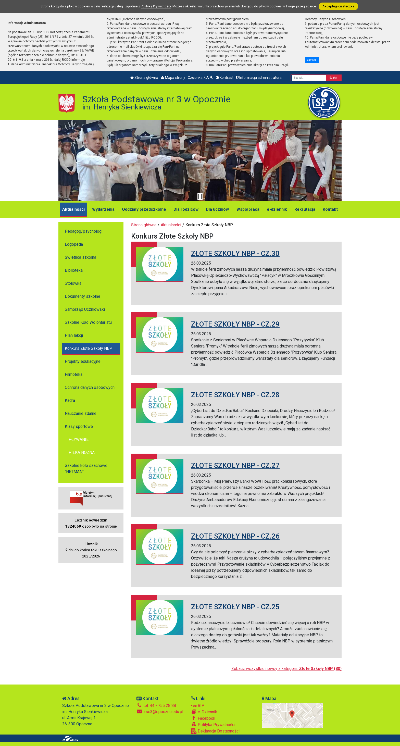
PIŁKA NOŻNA (82, 452)
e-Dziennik (204, 711)
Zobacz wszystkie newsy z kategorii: (286, 668)
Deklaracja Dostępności (215, 731)
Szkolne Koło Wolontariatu (88, 322)
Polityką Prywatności (156, 6)
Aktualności (73, 209)
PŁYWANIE (79, 439)
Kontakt (330, 209)
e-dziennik (277, 209)
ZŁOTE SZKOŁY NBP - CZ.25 (235, 607)
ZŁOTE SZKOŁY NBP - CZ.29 (235, 324)
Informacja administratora (259, 78)
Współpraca (247, 209)
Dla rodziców (185, 209)
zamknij (312, 59)
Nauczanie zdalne (80, 413)
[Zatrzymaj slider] (200, 196)
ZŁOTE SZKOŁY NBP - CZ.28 (235, 395)
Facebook (203, 718)
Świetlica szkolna (80, 257)
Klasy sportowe (79, 426)
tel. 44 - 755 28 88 (156, 705)
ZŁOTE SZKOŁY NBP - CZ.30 (235, 253)
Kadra (70, 400)
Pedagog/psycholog (83, 231)
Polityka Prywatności (213, 724)
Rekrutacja (304, 209)
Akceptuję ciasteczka (338, 6)
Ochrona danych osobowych (90, 387)
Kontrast (224, 78)
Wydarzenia (103, 209)
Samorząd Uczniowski (85, 309)
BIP (197, 705)
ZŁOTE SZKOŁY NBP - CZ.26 (235, 536)
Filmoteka (73, 374)
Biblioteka (74, 270)
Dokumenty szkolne (82, 296)
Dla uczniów (217, 209)
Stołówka (73, 283)
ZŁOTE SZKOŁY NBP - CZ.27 (235, 465)
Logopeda (74, 244)
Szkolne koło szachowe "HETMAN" (86, 468)
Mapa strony (173, 78)
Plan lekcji (74, 335)
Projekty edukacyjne (83, 361)
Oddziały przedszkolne (144, 209)
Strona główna (144, 78)
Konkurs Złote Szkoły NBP (88, 348)
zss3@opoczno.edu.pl (159, 711)
